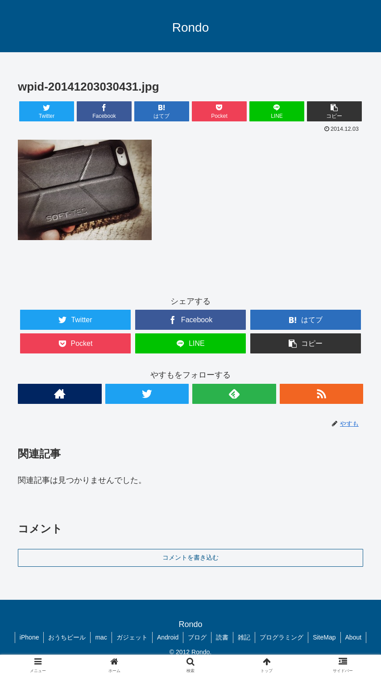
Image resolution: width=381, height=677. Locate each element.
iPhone (29, 637)
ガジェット (132, 637)
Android (167, 637)
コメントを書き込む (190, 557)
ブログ (197, 637)
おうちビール (67, 637)
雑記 (244, 637)
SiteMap (324, 637)
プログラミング (281, 637)
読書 (222, 637)
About (353, 637)
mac (101, 637)
